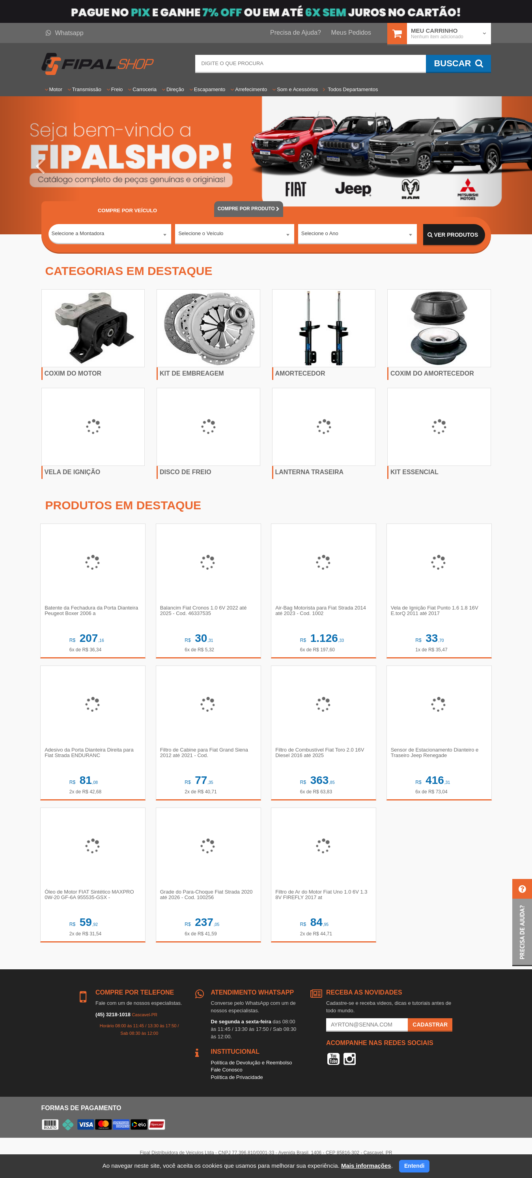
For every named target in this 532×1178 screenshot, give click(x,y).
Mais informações (366, 1165)
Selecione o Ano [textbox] (319, 234)
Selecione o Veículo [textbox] (200, 234)
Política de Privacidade (237, 1080)
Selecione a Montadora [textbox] (78, 234)
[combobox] (110, 235)
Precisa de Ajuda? (295, 32)
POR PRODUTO (249, 208)
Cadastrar (430, 1027)
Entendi (414, 1166)
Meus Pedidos (351, 32)
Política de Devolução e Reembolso (251, 1065)
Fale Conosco (227, 1072)
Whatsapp (65, 33)
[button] (40, 165)
